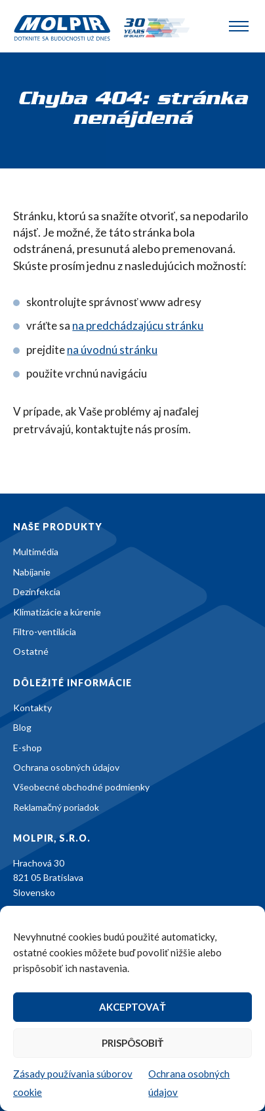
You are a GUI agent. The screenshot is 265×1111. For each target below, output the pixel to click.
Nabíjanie (32, 571)
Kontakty (32, 707)
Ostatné (31, 651)
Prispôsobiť (132, 1043)
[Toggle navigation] (238, 26)
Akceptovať (132, 1007)
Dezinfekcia (36, 591)
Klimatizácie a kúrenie (57, 611)
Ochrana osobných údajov (66, 767)
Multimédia (35, 551)
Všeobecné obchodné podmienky (81, 786)
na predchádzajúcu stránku (137, 325)
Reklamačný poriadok (56, 807)
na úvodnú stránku (112, 350)
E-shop (27, 747)
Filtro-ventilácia (44, 631)
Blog (22, 727)
